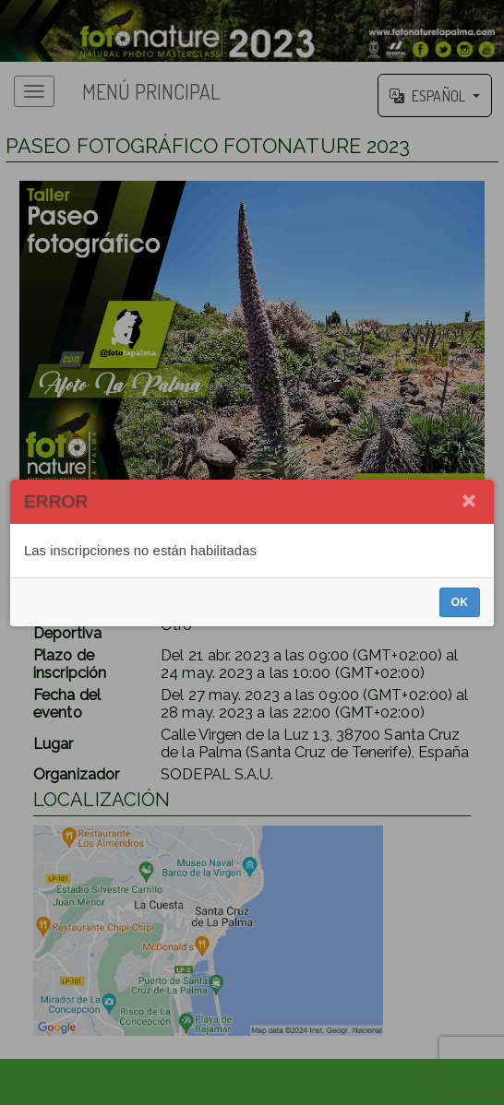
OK (459, 602)
